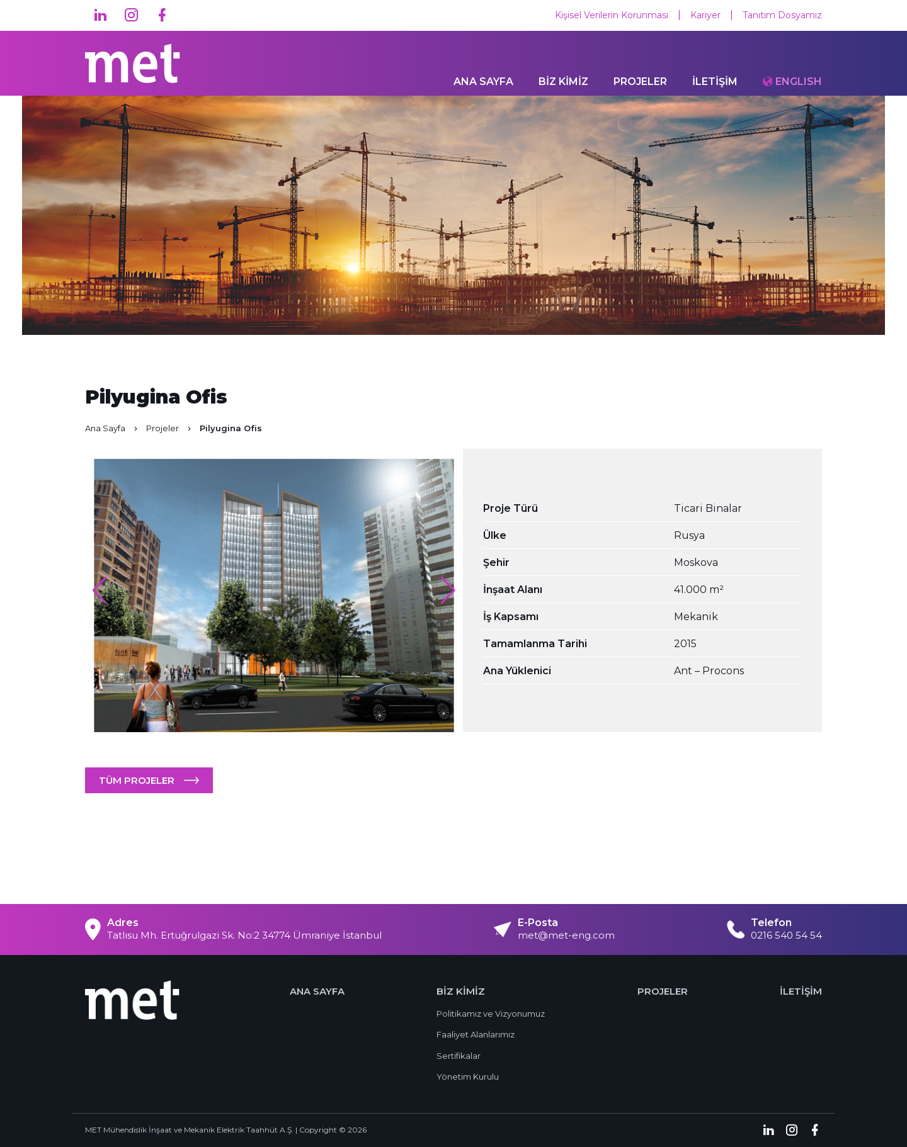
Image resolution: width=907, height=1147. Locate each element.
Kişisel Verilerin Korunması (611, 15)
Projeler (169, 428)
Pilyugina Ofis (231, 428)
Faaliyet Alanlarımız (475, 1034)
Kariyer (705, 15)
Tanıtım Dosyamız (782, 15)
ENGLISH (798, 82)
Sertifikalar (458, 1056)
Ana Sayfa (112, 428)
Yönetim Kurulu (467, 1076)
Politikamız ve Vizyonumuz (490, 1014)
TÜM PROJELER (136, 780)
